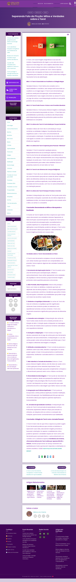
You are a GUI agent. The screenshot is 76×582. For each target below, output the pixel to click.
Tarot (45, 12)
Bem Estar (10, 138)
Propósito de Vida (12, 257)
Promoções (11, 97)
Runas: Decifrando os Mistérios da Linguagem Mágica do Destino (61, 494)
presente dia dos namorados (11, 254)
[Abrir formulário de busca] (70, 3)
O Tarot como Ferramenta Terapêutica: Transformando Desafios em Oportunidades (34, 473)
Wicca (9, 213)
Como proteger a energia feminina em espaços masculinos (12, 73)
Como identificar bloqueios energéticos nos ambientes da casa (29, 539)
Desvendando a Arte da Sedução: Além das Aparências (13, 366)
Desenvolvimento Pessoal (11, 234)
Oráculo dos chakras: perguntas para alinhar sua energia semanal (30, 534)
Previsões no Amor (12, 187)
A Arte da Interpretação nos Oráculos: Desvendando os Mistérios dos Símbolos (58, 473)
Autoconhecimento (12, 129)
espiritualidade (11, 240)
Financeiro (10, 152)
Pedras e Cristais (11, 171)
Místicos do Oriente (12, 248)
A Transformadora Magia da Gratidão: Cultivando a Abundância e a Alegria (13, 326)
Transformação (11, 277)
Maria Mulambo (11, 158)
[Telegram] (52, 457)
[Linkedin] (48, 457)
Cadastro (9, 538)
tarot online (10, 272)
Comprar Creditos (11, 546)
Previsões (9, 180)
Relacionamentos (12, 193)
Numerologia (10, 165)
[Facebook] (35, 457)
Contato (9, 540)
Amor (8, 122)
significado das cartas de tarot (13, 266)
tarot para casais (11, 274)
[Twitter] (44, 457)
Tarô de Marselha (12, 203)
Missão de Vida (11, 246)
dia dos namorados (12, 238)
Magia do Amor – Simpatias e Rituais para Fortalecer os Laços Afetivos (31, 494)
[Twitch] (47, 515)
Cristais (9, 145)
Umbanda (10, 210)
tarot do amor (11, 269)
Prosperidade (10, 190)
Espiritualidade (11, 148)
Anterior (30, 468)
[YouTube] (39, 515)
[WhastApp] (40, 457)
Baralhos (9, 135)
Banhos (9, 132)
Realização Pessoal (12, 260)
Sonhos (9, 200)
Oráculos (38, 12)
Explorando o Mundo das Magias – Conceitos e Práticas (40, 494)
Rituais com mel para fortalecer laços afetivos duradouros (13, 57)
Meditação (10, 162)
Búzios (8, 142)
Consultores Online (11, 90)
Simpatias (9, 196)
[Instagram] (43, 515)
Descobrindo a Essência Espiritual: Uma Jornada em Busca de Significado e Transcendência (13, 357)
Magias (30, 12)
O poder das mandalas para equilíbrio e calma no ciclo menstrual (29, 550)
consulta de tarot (11, 231)
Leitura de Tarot (11, 243)
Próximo (61, 468)
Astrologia (10, 125)
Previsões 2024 (11, 183)
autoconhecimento (12, 226)
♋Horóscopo (9, 535)
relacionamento (11, 262)
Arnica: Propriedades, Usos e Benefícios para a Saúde (63, 543)
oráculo (9, 251)
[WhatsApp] (15, 305)
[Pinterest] (56, 457)
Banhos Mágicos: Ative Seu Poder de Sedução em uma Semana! (62, 550)
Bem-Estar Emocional (12, 229)
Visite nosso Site (12, 82)
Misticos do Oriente (36, 24)
